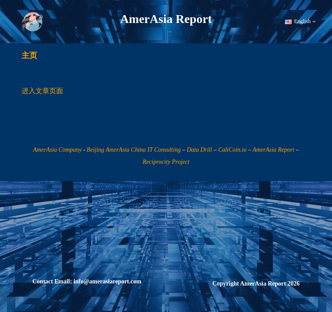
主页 (29, 55)
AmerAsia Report (273, 149)
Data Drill (199, 149)
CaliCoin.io (232, 149)
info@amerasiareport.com (107, 281)
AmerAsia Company (57, 149)
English (300, 21)
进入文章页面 (42, 90)
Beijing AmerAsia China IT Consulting (134, 149)
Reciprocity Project (166, 162)
